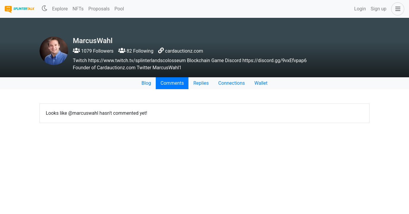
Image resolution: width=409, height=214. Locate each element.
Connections (231, 83)
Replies (201, 83)
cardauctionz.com (184, 51)
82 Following (135, 51)
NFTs (78, 9)
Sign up (378, 9)
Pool (119, 9)
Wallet (261, 83)
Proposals (99, 9)
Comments (172, 83)
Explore (60, 9)
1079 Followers (93, 51)
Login (360, 9)
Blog (146, 83)
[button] (396, 8)
